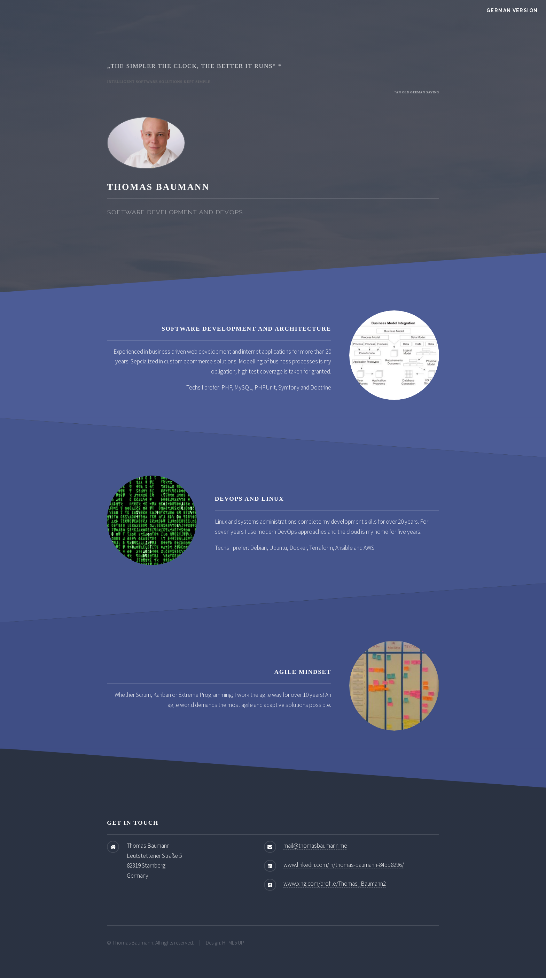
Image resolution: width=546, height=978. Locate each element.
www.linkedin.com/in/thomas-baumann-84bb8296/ (343, 865)
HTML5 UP (233, 942)
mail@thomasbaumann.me (315, 845)
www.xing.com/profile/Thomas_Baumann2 (334, 883)
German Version (512, 10)
